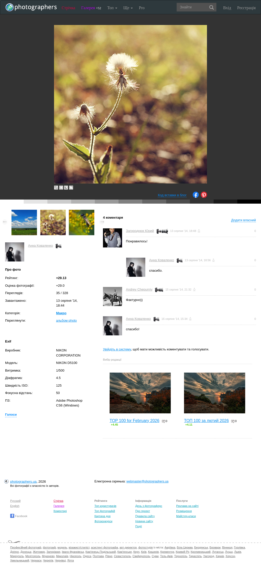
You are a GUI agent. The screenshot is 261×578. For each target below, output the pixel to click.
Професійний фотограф (25, 547)
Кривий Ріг (182, 551)
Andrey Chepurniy (139, 289)
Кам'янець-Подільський (100, 551)
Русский (15, 500)
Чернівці (60, 560)
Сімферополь (141, 556)
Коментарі (60, 511)
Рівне (108, 556)
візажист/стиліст (79, 547)
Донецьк (25, 551)
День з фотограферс (148, 505)
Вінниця (227, 547)
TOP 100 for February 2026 (134, 420)
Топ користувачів (105, 505)
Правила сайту (145, 516)
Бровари (215, 547)
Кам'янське (125, 551)
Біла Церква (185, 547)
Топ (112, 8)
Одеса (87, 556)
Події (138, 526)
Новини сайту (144, 521)
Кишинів (153, 551)
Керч (136, 551)
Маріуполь (17, 556)
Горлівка (239, 547)
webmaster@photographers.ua (147, 481)
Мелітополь (33, 556)
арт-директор (128, 547)
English (14, 505)
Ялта (70, 560)
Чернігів (48, 560)
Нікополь (75, 556)
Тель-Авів (166, 556)
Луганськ (218, 551)
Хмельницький (19, 560)
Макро (61, 313)
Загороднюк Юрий (140, 231)
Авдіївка (170, 547)
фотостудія (145, 547)
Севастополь (122, 556)
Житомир (39, 551)
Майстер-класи (186, 516)
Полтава (98, 556)
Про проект (142, 511)
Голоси (11, 414)
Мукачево (48, 556)
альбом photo (66, 320)
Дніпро (14, 551)
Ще (128, 8)
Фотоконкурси (103, 521)
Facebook (18, 516)
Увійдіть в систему (117, 349)
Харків (220, 556)
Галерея (91, 8)
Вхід (227, 8)
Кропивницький (201, 551)
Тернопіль (180, 556)
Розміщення (184, 511)
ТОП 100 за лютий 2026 (206, 420)
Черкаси (36, 560)
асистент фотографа (104, 547)
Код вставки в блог (172, 195)
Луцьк (229, 551)
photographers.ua (23, 481)
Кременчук (167, 551)
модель (62, 547)
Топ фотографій (104, 511)
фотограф (49, 547)
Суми (155, 556)
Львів (237, 551)
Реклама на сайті (187, 505)
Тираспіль (195, 556)
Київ (143, 551)
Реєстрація (246, 8)
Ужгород (208, 556)
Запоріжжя (53, 551)
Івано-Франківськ (73, 551)
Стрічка (68, 8)
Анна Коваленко (40, 245)
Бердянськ (201, 547)
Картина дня (102, 516)
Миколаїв (62, 556)
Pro (142, 8)
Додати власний (243, 220)
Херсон (230, 556)
